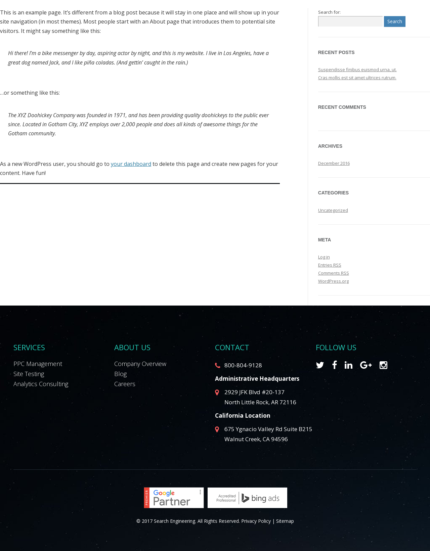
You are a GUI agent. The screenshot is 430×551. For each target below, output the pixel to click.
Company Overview (140, 364)
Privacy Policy (256, 521)
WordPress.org (333, 281)
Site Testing (28, 374)
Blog (120, 374)
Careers (124, 384)
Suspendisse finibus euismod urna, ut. (357, 69)
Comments (333, 273)
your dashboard (131, 164)
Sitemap (285, 521)
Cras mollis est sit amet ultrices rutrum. (357, 78)
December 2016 (334, 163)
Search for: (329, 12)
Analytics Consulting (40, 384)
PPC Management (37, 364)
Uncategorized (333, 210)
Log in (324, 257)
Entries (329, 265)
